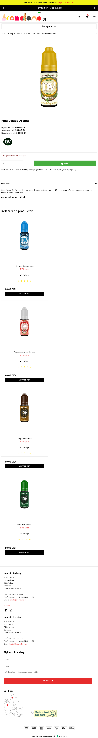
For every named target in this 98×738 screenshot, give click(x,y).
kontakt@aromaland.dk (17, 600)
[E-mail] (49, 666)
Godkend (47, 681)
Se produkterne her (66, 2)
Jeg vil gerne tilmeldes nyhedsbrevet (29, 671)
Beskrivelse (5, 183)
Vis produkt (24, 294)
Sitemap (7, 605)
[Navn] (49, 659)
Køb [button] (64, 163)
